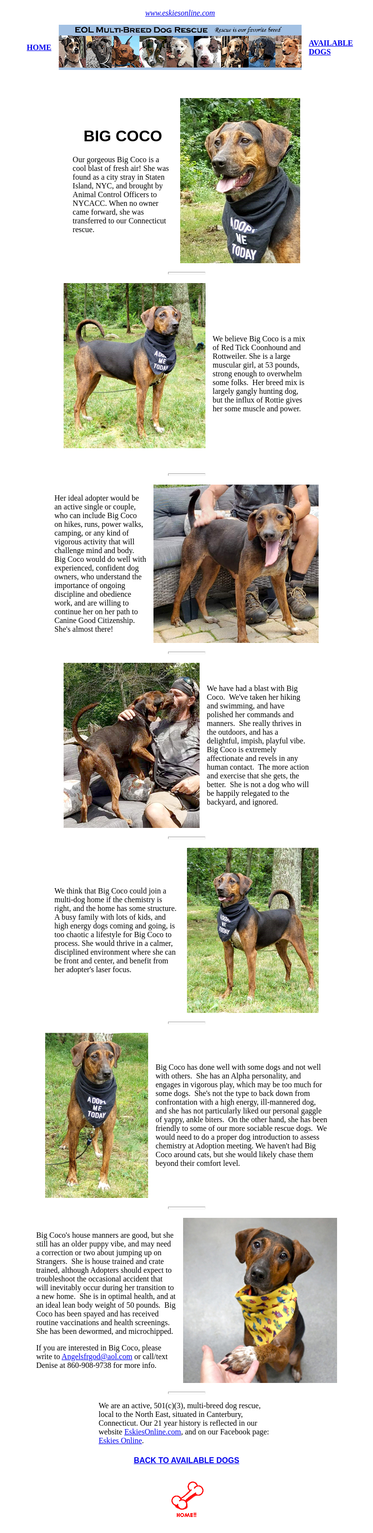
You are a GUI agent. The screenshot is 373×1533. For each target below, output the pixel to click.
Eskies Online (120, 1440)
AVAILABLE (331, 43)
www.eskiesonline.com (180, 13)
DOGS (320, 52)
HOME (39, 47)
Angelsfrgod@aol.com (97, 1356)
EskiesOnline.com (152, 1432)
